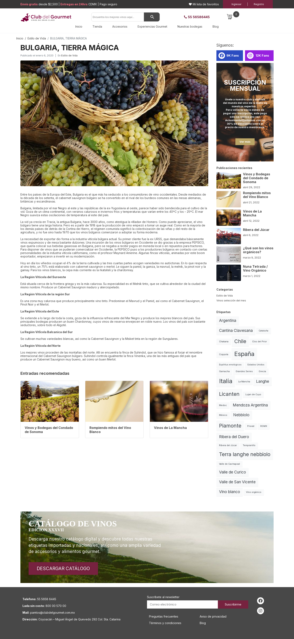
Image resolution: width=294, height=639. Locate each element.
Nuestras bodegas (189, 26)
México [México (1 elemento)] (223, 415)
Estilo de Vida (69, 55)
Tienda (97, 26)
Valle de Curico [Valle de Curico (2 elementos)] (232, 472)
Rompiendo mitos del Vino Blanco (257, 195)
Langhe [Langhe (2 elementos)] (262, 381)
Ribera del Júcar (256, 230)
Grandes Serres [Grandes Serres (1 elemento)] (244, 371)
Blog (216, 26)
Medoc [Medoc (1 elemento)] (223, 405)
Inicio (78, 26)
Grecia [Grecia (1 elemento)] (262, 371)
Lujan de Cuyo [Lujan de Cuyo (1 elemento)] (253, 394)
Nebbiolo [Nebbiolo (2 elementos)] (241, 415)
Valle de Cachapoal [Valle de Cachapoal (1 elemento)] (229, 464)
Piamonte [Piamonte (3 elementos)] (230, 426)
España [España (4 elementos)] (244, 353)
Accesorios (119, 26)
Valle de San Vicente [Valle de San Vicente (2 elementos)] (237, 482)
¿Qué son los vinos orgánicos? (258, 250)
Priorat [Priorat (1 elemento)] (250, 426)
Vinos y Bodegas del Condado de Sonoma (256, 178)
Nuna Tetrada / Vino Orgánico (255, 268)
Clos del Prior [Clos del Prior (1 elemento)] (259, 341)
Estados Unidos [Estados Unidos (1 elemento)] (255, 364)
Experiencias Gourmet (152, 26)
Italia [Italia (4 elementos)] (225, 381)
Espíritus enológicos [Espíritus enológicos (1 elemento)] (230, 364)
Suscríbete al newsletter (163, 597)
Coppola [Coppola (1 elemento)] (223, 354)
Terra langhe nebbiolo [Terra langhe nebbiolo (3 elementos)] (244, 454)
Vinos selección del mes (231, 300)
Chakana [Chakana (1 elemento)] (223, 341)
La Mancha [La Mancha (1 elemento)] (244, 381)
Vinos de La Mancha (252, 213)
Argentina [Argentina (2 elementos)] (227, 320)
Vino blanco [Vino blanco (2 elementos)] (229, 491)
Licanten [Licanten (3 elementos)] (229, 394)
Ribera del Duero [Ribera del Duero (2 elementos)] (234, 436)
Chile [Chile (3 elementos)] (240, 341)
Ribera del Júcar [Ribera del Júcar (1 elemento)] (228, 445)
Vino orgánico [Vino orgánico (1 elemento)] (253, 492)
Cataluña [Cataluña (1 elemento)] (263, 330)
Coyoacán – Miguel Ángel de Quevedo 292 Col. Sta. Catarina (79, 619)
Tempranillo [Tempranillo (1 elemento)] (249, 445)
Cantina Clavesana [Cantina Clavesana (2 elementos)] (236, 330)
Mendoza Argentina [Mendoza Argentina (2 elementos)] (250, 405)
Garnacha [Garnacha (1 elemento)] (224, 371)
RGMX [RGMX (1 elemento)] (263, 426)
